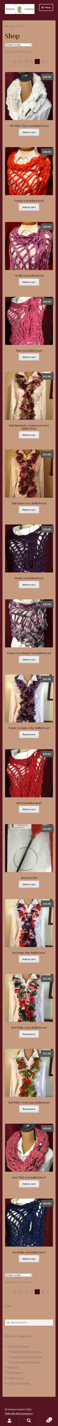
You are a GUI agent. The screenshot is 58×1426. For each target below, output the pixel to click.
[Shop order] (18, 44)
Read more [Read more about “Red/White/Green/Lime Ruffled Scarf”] (29, 1108)
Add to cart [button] (29, 132)
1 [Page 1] (15, 61)
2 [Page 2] (20, 61)
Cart (45, 1418)
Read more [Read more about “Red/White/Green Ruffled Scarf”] (29, 1033)
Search (29, 1420)
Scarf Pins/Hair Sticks (20, 1383)
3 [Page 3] (26, 61)
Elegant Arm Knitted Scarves (27, 1351)
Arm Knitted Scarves (19, 1346)
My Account (9, 1420)
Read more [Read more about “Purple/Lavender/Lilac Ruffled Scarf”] (29, 734)
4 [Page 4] (31, 61)
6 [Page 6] (42, 61)
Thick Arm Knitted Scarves (25, 1362)
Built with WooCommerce (19, 1413)
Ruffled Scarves (16, 1378)
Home (11, 26)
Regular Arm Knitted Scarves (27, 1357)
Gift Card (13, 1367)
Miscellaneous (16, 1372)
